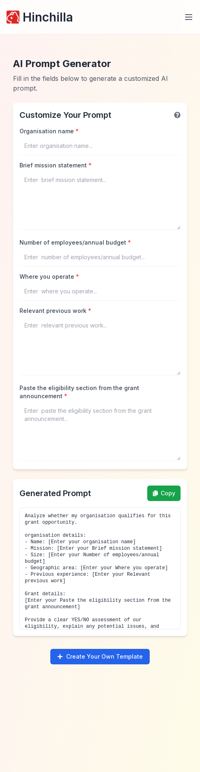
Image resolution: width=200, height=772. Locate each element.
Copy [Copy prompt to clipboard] (164, 493)
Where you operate (49, 276)
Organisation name (49, 131)
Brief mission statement (55, 165)
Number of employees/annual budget (75, 242)
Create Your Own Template (100, 656)
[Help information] (177, 115)
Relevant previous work (55, 310)
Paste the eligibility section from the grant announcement (79, 391)
